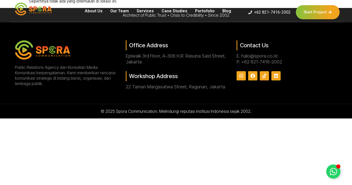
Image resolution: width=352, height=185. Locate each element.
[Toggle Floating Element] (333, 171)
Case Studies (174, 10)
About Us (94, 10)
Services (145, 10)
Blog (226, 10)
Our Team (119, 10)
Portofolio (205, 10)
